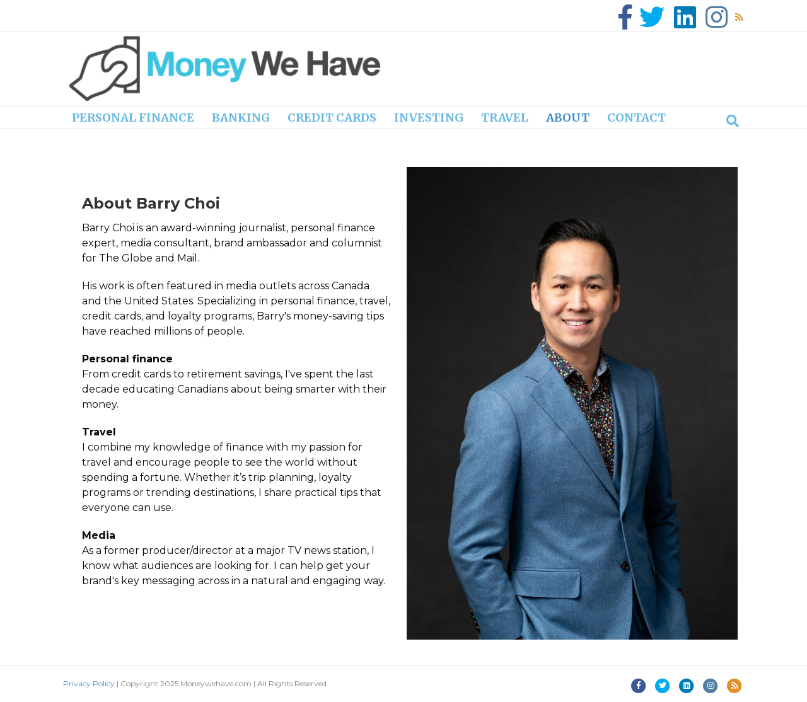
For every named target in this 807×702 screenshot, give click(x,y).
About (567, 117)
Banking (241, 117)
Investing (428, 117)
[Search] (732, 121)
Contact (636, 117)
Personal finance (133, 117)
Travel (504, 117)
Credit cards (331, 117)
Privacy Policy (89, 683)
